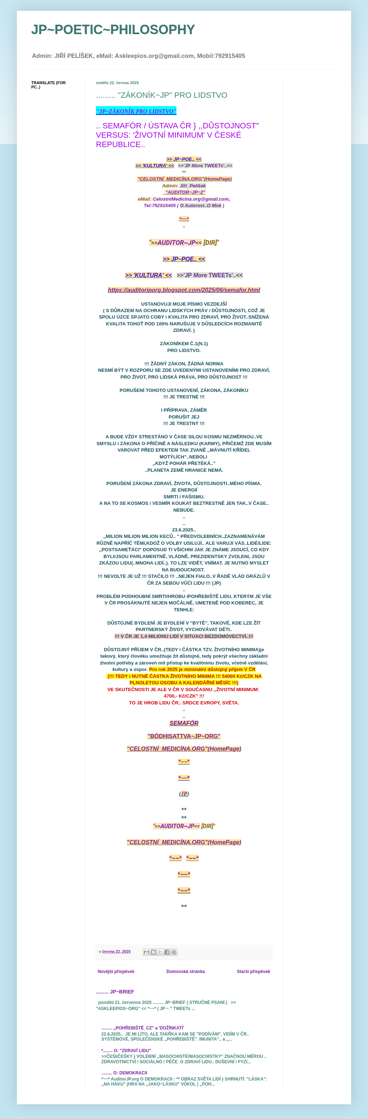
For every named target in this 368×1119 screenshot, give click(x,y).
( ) (200, 205)
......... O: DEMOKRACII (124, 1072)
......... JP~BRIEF (115, 992)
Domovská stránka (185, 971)
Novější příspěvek (116, 971)
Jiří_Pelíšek (193, 185)
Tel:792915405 (160, 205)
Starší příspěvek (253, 971)
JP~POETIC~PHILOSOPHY (113, 29)
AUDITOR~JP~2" (186, 192)
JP (184, 794)
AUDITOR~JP (177, 242)
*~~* (184, 218)
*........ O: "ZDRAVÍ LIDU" (126, 1050)
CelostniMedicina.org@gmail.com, (192, 199)
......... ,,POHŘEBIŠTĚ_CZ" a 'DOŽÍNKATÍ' (142, 1028)
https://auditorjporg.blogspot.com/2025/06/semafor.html (184, 290)
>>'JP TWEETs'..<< (205, 165)
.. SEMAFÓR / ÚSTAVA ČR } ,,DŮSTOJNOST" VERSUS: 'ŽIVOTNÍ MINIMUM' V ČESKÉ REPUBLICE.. (177, 135)
